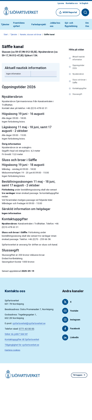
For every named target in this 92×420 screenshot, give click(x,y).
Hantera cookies (12, 350)
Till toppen (79, 375)
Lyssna (61, 3)
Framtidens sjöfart (19, 24)
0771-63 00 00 (26, 328)
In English (84, 3)
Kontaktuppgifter (79, 88)
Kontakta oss (72, 3)
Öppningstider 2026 (78, 66)
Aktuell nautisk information (78, 58)
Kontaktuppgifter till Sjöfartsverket (22, 339)
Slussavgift (77, 94)
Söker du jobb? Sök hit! (16, 334)
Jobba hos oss (55, 24)
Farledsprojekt (38, 24)
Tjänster (5, 24)
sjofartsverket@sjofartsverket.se (28, 323)
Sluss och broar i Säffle (79, 81)
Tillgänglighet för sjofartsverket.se (22, 344)
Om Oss (87, 24)
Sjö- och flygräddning (71, 24)
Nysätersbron (78, 74)
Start (6, 34)
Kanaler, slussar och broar (30, 34)
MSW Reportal (68, 12)
